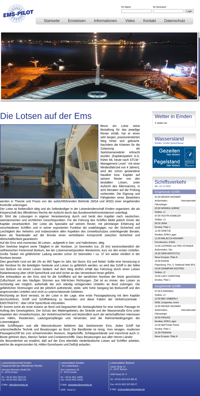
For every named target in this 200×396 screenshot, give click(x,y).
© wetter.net (161, 123)
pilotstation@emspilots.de (80, 385)
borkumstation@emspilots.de (131, 389)
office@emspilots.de (18, 385)
